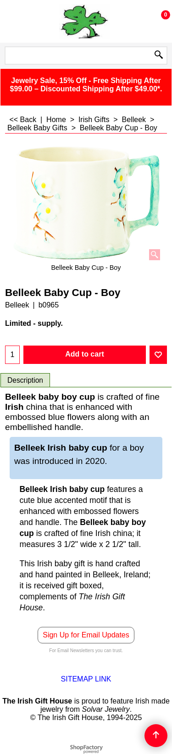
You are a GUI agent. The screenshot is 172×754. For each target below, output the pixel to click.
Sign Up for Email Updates (86, 635)
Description (25, 380)
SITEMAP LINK (86, 679)
